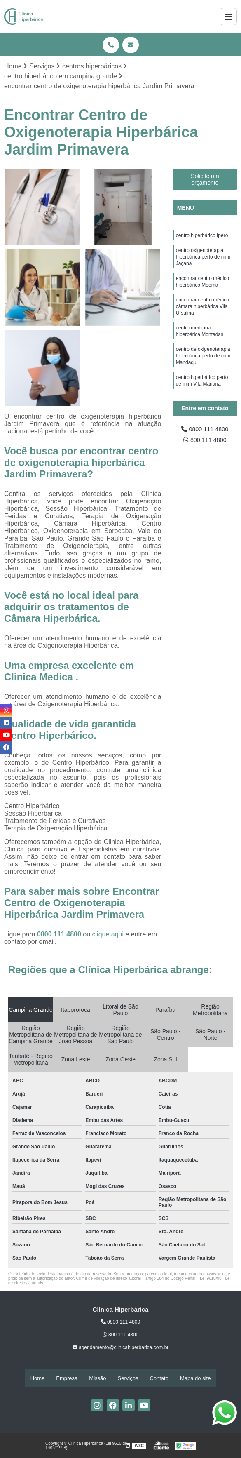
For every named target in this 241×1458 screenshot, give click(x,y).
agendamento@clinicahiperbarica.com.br (121, 1348)
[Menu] (228, 16)
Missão (97, 1379)
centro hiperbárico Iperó (202, 237)
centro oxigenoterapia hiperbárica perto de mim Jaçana (203, 259)
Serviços (128, 1379)
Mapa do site (195, 1379)
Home (37, 1379)
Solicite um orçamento (205, 180)
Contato (159, 1379)
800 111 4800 (205, 441)
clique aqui (108, 934)
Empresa (66, 1379)
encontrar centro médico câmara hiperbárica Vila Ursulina (202, 313)
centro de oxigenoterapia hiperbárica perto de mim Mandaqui (203, 367)
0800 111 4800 (60, 934)
